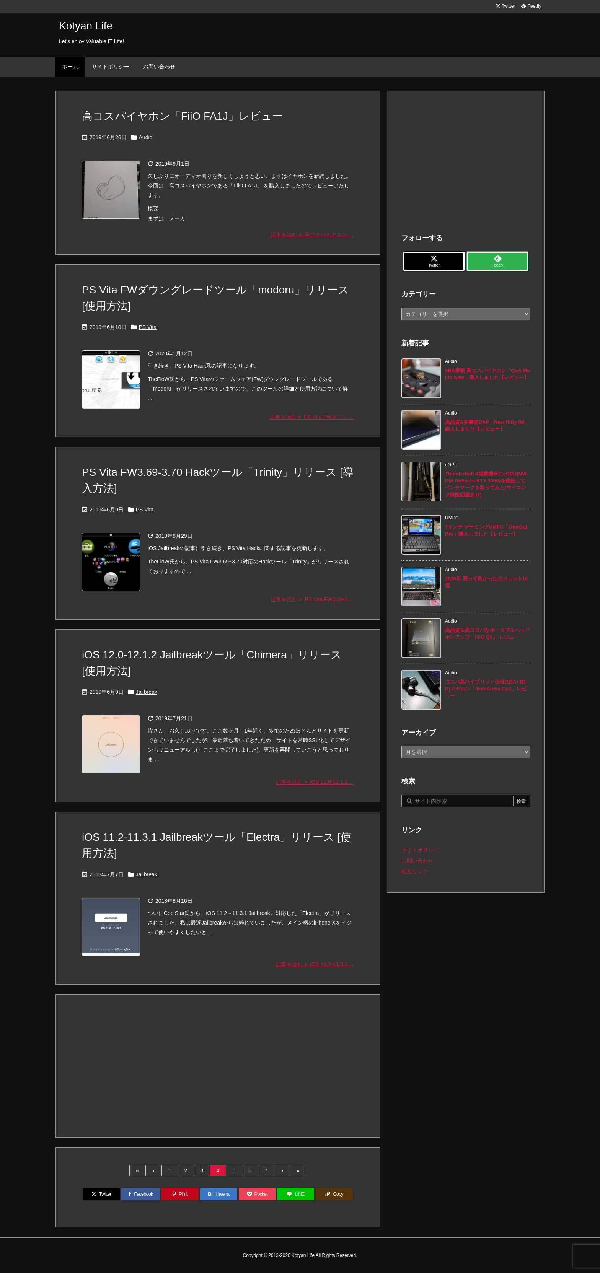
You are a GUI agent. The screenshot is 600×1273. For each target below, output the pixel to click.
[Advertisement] (218, 1065)
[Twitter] (101, 1194)
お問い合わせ (417, 861)
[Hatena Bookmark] (218, 1194)
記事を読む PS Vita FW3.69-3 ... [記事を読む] (312, 599)
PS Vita (148, 327)
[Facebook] (140, 1194)
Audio (146, 137)
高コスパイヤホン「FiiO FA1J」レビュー (182, 116)
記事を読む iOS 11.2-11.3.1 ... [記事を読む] (315, 964)
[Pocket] (257, 1194)
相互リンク (414, 871)
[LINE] (295, 1194)
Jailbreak (146, 692)
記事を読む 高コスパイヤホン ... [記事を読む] (312, 234)
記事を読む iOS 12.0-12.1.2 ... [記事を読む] (315, 782)
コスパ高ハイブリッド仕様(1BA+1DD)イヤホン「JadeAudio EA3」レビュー (486, 688)
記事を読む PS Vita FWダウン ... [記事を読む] (312, 417)
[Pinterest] (180, 1194)
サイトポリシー (420, 850)
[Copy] (334, 1194)
